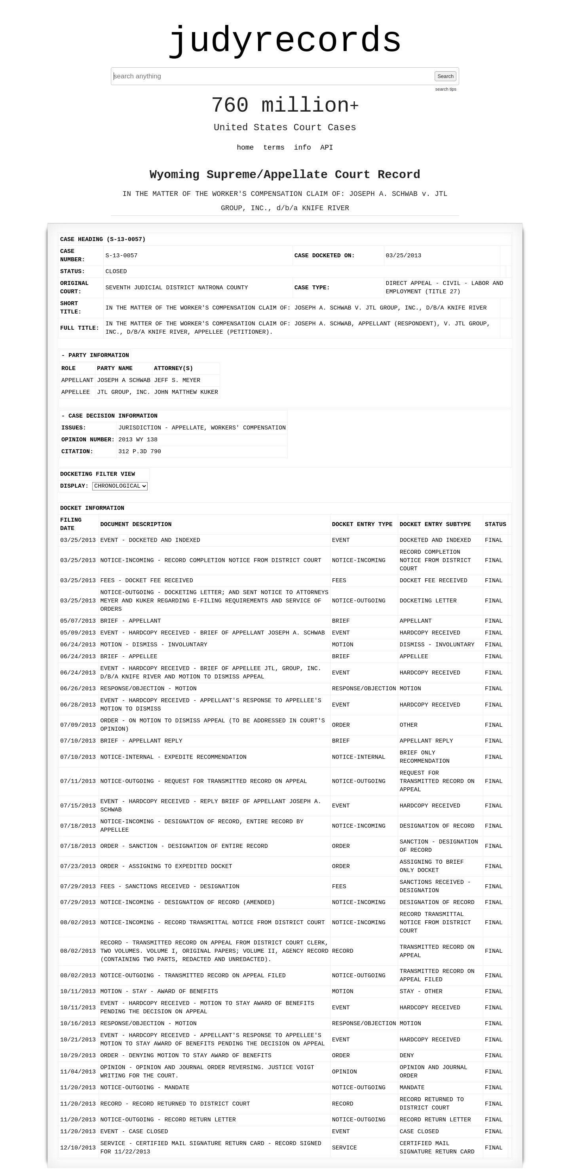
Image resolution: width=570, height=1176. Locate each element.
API (326, 148)
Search (445, 76)
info (302, 148)
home (245, 148)
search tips (445, 89)
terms (274, 148)
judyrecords (285, 41)
